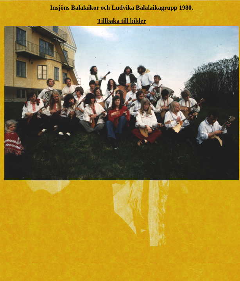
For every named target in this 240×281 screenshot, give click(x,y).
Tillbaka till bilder (121, 21)
